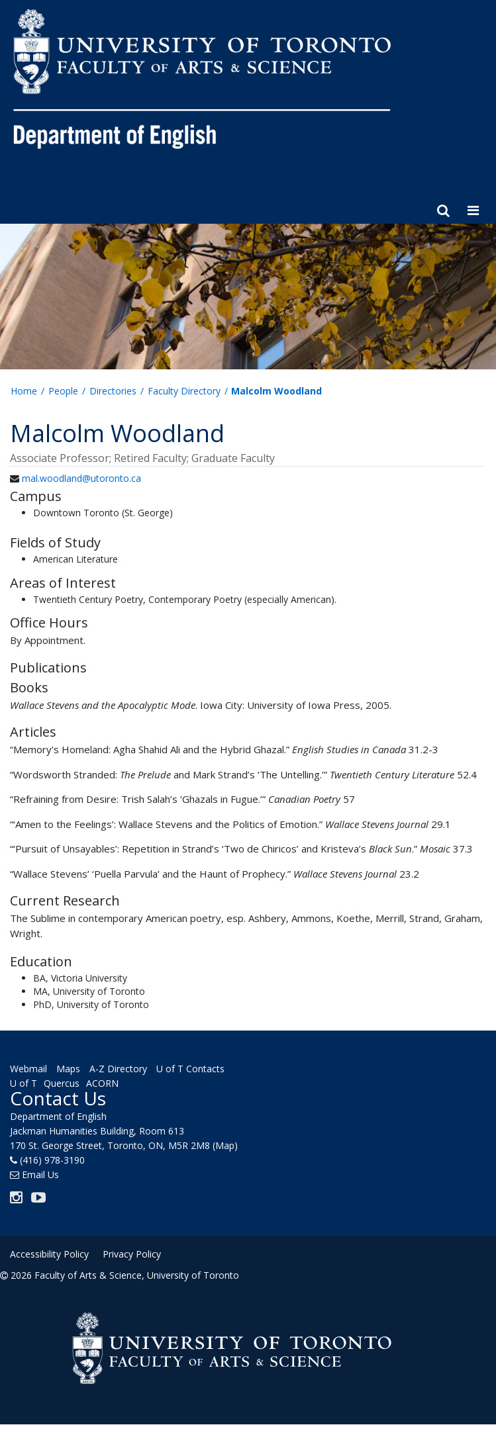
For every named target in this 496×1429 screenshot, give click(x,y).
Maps (68, 1068)
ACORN (102, 1083)
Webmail (28, 1068)
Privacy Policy (132, 1254)
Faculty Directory (184, 391)
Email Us (40, 1174)
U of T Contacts (190, 1068)
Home (24, 391)
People (63, 391)
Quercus (61, 1083)
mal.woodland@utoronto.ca (81, 478)
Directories (112, 391)
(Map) (225, 1145)
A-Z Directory (118, 1068)
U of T (23, 1083)
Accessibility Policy (49, 1254)
